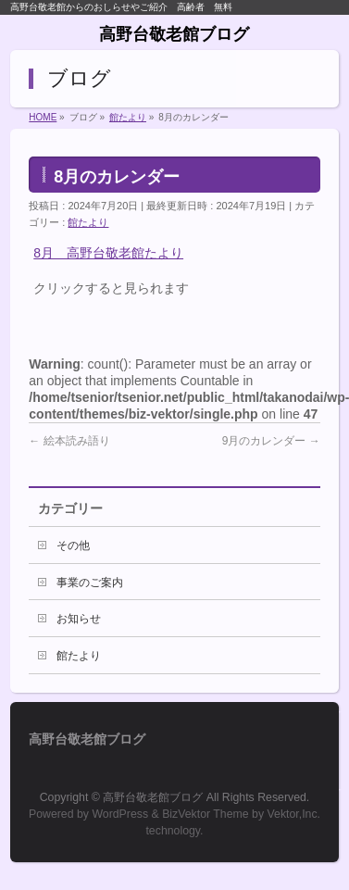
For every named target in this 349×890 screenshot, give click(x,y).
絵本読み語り (69, 440)
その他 (73, 545)
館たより (88, 222)
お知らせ (78, 618)
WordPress (120, 814)
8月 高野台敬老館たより (108, 252)
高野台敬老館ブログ (174, 34)
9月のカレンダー (271, 440)
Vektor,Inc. (294, 814)
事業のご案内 (89, 582)
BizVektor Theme (205, 814)
